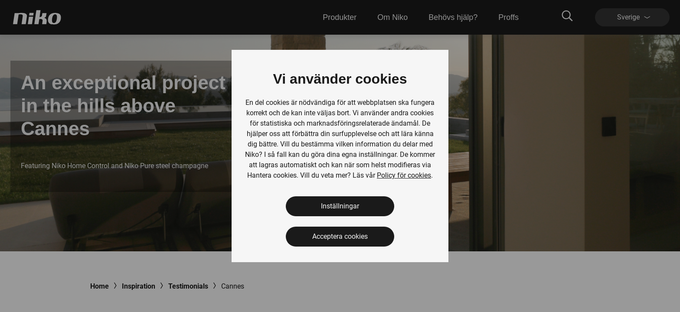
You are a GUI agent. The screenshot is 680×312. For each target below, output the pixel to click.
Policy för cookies (404, 175)
